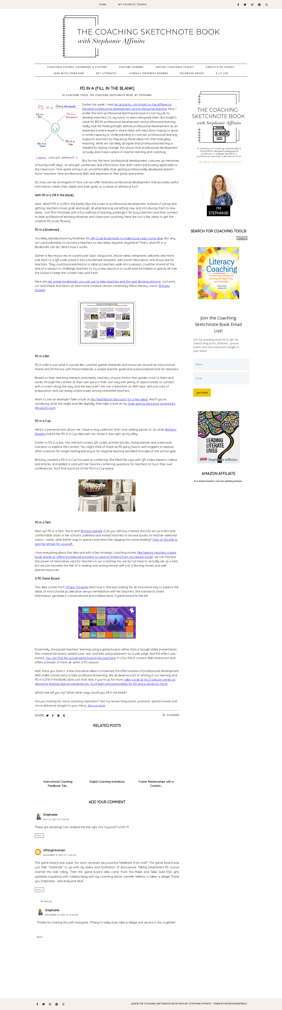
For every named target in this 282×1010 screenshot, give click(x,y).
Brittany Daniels (92, 531)
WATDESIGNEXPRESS (235, 1003)
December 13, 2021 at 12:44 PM (61, 915)
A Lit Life (222, 73)
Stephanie (50, 814)
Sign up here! (96, 705)
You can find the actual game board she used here (80, 658)
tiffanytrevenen (54, 850)
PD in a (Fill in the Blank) (107, 88)
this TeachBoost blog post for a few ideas (119, 399)
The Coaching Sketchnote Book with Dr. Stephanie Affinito (175, 1003)
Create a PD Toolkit (220, 67)
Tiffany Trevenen (76, 587)
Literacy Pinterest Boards (148, 73)
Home (103, 4)
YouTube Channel (131, 67)
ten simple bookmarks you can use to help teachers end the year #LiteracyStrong (103, 281)
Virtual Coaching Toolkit (175, 67)
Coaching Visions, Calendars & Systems (77, 67)
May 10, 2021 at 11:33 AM (56, 819)
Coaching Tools (77, 95)
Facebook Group (192, 73)
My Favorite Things (132, 4)
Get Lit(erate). (106, 73)
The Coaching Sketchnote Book (111, 95)
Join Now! (202, 392)
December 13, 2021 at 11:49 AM (59, 855)
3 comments (171, 714)
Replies (48, 901)
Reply (39, 835)
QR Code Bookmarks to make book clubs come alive (126, 238)
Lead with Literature (69, 73)
